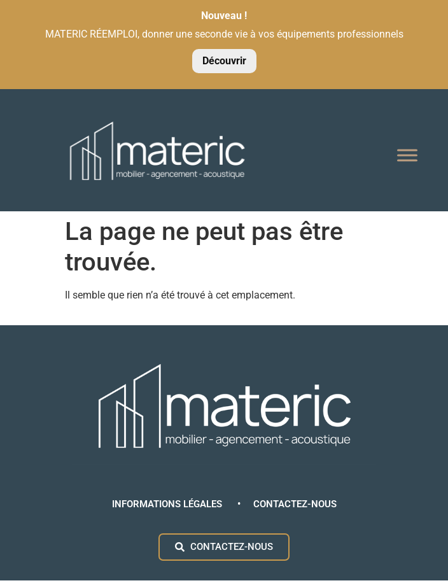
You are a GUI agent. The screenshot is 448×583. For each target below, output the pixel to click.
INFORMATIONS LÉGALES (168, 504)
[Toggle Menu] (407, 156)
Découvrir (224, 61)
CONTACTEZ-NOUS (295, 504)
